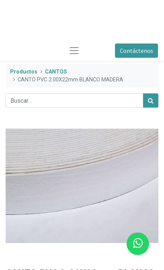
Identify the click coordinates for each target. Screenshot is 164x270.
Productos (23, 72)
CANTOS (56, 72)
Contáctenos (136, 50)
